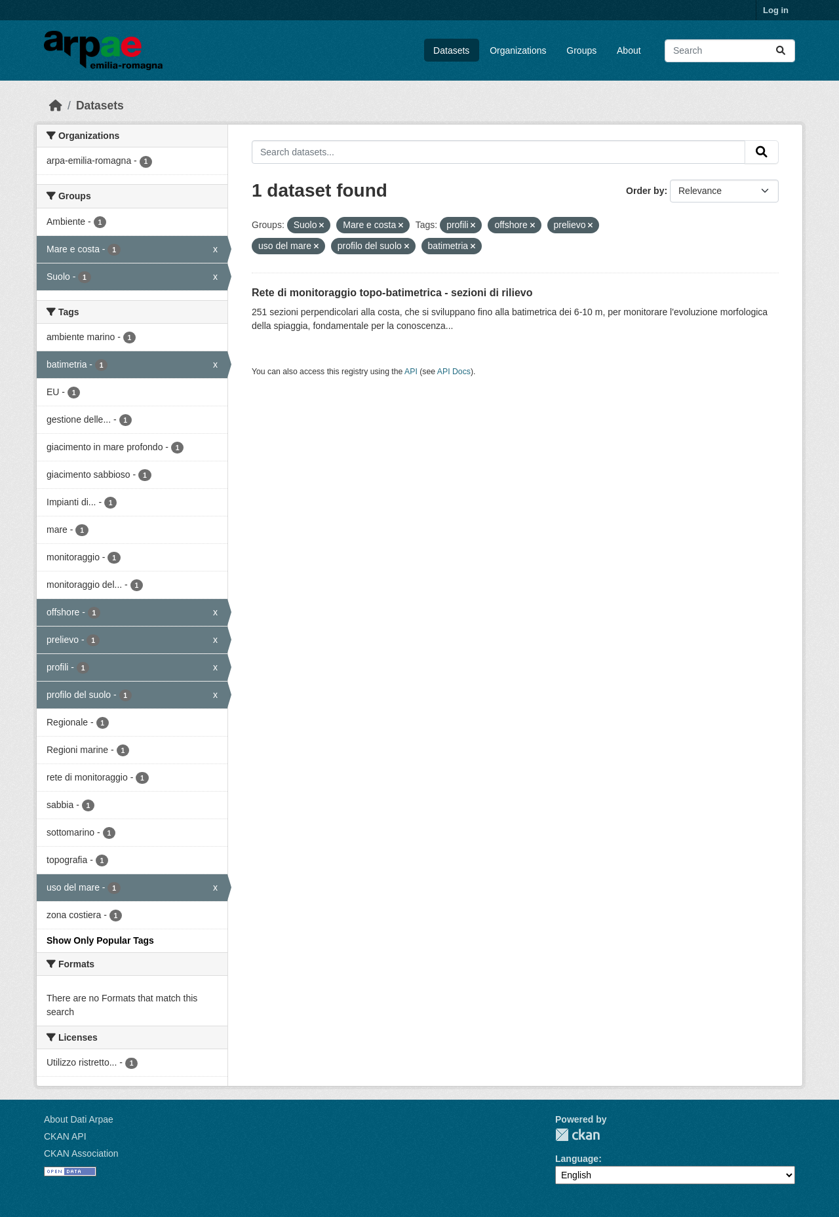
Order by (645, 190)
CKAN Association (81, 1153)
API (411, 371)
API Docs (454, 371)
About (629, 50)
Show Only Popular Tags (100, 940)
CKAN (577, 1135)
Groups (581, 50)
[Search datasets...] (730, 50)
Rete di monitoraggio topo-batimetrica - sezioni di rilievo (392, 292)
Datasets (451, 50)
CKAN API (65, 1136)
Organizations (518, 50)
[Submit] (781, 50)
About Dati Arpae (78, 1119)
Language (576, 1158)
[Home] (55, 105)
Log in (776, 10)
